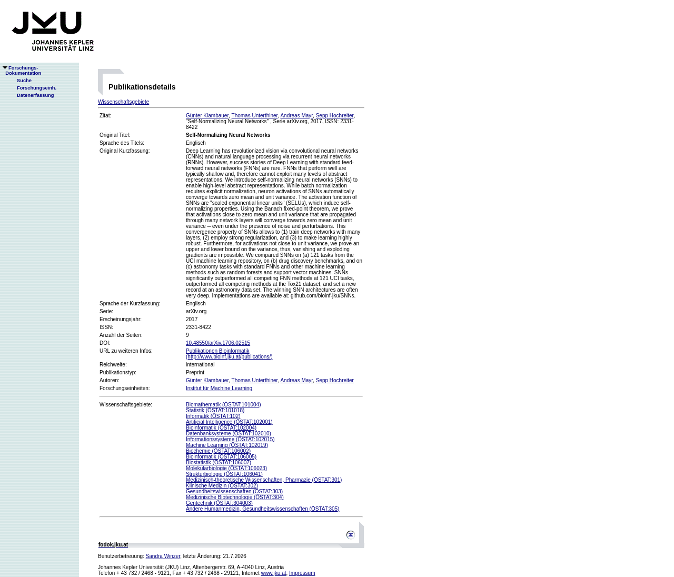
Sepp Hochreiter (335, 115)
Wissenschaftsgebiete (123, 102)
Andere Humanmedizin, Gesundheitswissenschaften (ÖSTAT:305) (262, 509)
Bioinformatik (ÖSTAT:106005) (221, 457)
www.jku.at (273, 573)
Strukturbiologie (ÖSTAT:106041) (224, 474)
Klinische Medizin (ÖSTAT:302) (222, 486)
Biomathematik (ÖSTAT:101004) (223, 404)
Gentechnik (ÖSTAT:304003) (219, 503)
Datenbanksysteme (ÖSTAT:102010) (228, 433)
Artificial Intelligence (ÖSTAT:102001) (229, 422)
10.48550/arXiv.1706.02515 (218, 343)
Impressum (302, 573)
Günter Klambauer (207, 115)
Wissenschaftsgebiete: (126, 404)
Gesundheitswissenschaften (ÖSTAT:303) (234, 491)
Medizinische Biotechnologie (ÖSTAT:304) (235, 497)
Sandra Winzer (163, 556)
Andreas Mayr (296, 115)
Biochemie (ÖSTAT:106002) (218, 451)
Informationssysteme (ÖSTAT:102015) (230, 439)
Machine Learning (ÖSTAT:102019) (227, 445)
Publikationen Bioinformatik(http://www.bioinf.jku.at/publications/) (229, 354)
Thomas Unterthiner (255, 115)
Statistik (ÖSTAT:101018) (215, 410)
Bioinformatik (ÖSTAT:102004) (221, 428)
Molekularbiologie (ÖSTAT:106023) (226, 468)
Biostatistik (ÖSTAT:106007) (218, 462)
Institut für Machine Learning (219, 388)
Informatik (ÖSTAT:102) (213, 416)
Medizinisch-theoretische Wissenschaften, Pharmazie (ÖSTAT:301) (264, 480)
